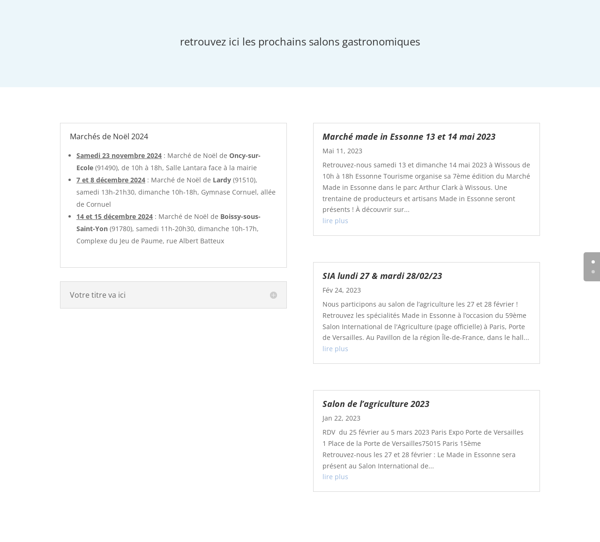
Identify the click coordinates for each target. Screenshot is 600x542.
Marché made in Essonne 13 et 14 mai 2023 (408, 136)
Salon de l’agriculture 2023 (375, 403)
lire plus (335, 220)
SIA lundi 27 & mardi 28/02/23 (382, 275)
